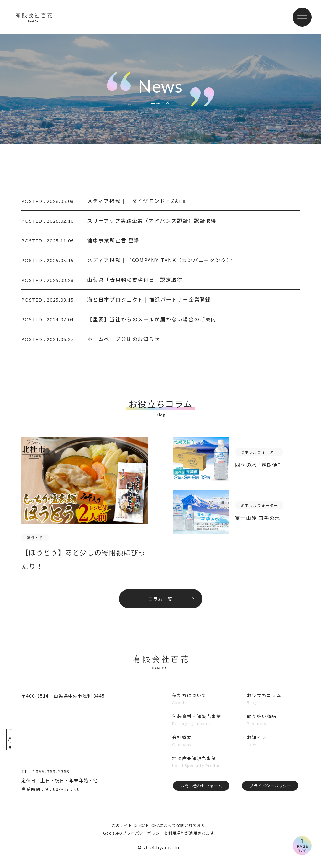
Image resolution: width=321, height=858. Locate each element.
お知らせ (256, 737)
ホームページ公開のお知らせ (123, 339)
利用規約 (176, 832)
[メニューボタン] (302, 17)
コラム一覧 (160, 599)
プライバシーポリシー (270, 785)
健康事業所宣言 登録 (113, 240)
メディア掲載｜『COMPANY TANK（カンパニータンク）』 (161, 260)
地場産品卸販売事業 (194, 758)
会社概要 (182, 737)
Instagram (10, 739)
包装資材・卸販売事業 (196, 716)
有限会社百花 (34, 17)
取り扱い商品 (261, 716)
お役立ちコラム (264, 695)
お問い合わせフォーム (201, 785)
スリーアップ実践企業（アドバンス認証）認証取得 (151, 220)
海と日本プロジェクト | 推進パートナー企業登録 (149, 299)
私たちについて (189, 695)
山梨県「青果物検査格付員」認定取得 (135, 279)
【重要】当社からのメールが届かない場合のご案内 (151, 319)
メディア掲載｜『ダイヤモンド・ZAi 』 (137, 200)
